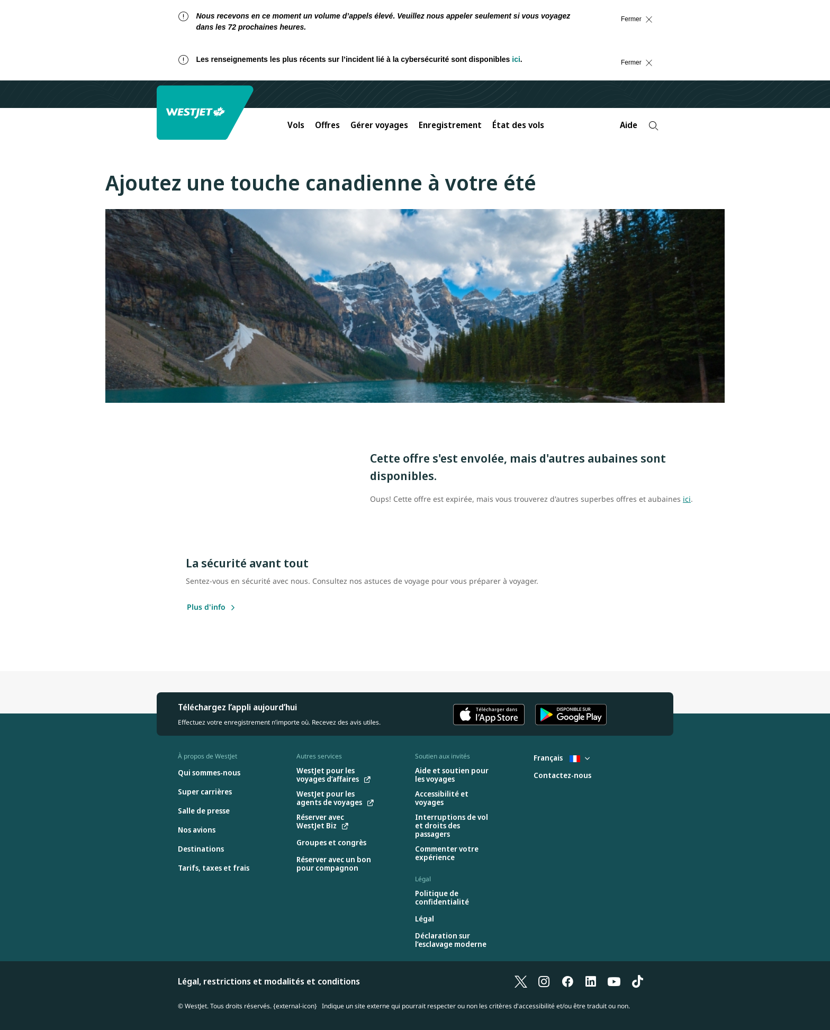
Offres (327, 125)
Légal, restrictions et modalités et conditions (269, 981)
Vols (295, 125)
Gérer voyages (379, 125)
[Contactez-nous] (562, 775)
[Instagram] (544, 981)
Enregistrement (450, 125)
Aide (628, 125)
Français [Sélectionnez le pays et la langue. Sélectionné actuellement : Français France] (562, 758)
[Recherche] (653, 125)
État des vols (518, 125)
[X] (521, 981)
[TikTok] (637, 981)
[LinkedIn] (590, 981)
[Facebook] (567, 981)
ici (516, 59)
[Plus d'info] (206, 607)
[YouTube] (614, 981)
